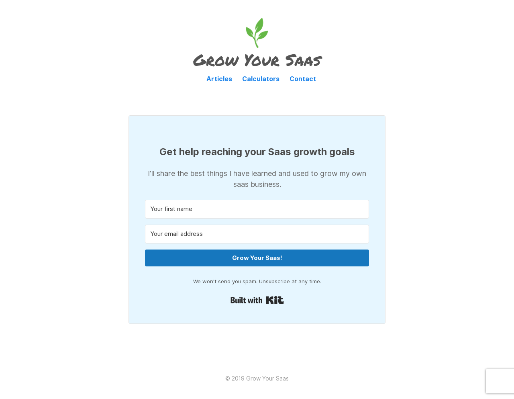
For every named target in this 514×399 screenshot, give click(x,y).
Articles (219, 79)
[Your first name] (257, 209)
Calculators (260, 79)
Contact (303, 79)
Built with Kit (257, 300)
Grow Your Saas (257, 59)
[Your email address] (257, 234)
